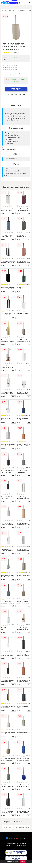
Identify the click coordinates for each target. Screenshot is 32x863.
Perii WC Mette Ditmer (24, 10)
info (13, 213)
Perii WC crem (7, 827)
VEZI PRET (16, 89)
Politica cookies (21, 845)
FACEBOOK (10, 838)
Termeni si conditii (12, 844)
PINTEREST (20, 838)
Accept (23, 861)
